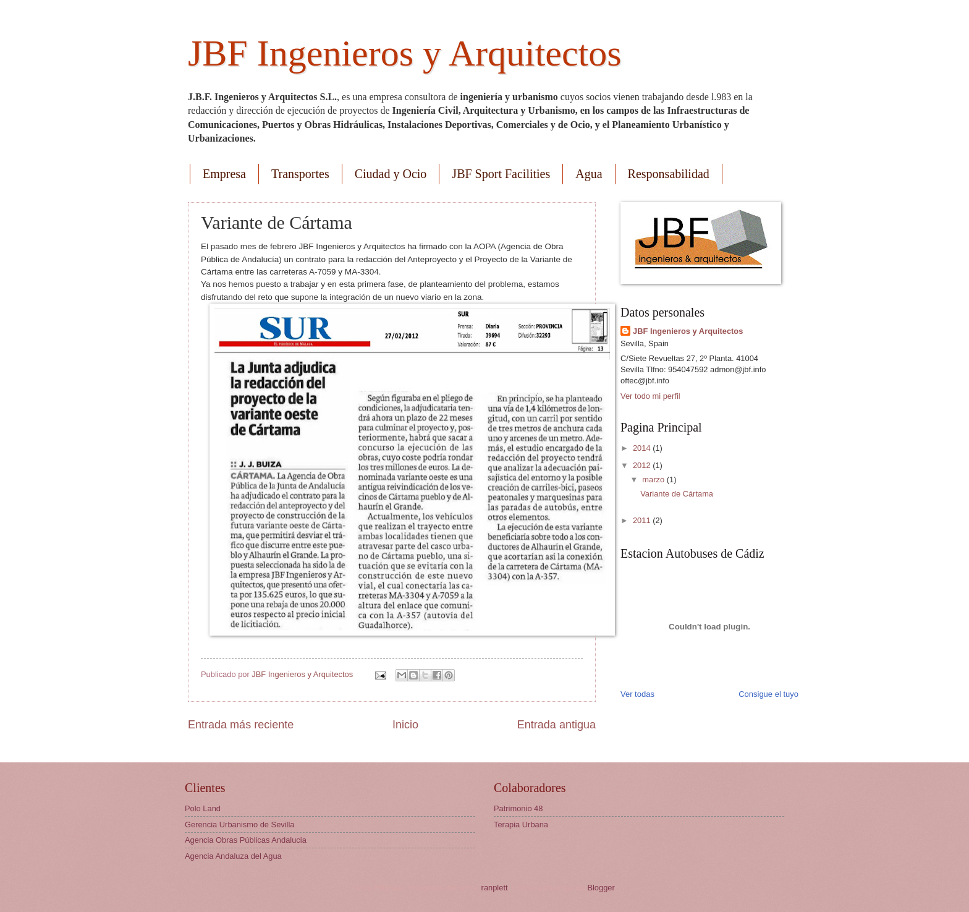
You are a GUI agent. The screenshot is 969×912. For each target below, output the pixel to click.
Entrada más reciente (241, 724)
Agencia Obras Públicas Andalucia (246, 840)
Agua (588, 174)
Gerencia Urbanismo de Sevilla (239, 824)
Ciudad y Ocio (391, 174)
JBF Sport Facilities (501, 174)
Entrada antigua (556, 724)
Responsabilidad (668, 174)
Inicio (405, 724)
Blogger (600, 887)
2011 (643, 520)
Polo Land (203, 808)
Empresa (224, 174)
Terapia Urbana (521, 824)
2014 (643, 448)
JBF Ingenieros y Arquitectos (405, 53)
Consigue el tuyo (768, 694)
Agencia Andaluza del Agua (233, 856)
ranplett (494, 887)
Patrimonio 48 (518, 808)
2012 (643, 465)
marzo (654, 479)
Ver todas (637, 694)
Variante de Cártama (676, 493)
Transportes (300, 174)
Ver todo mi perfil (650, 396)
